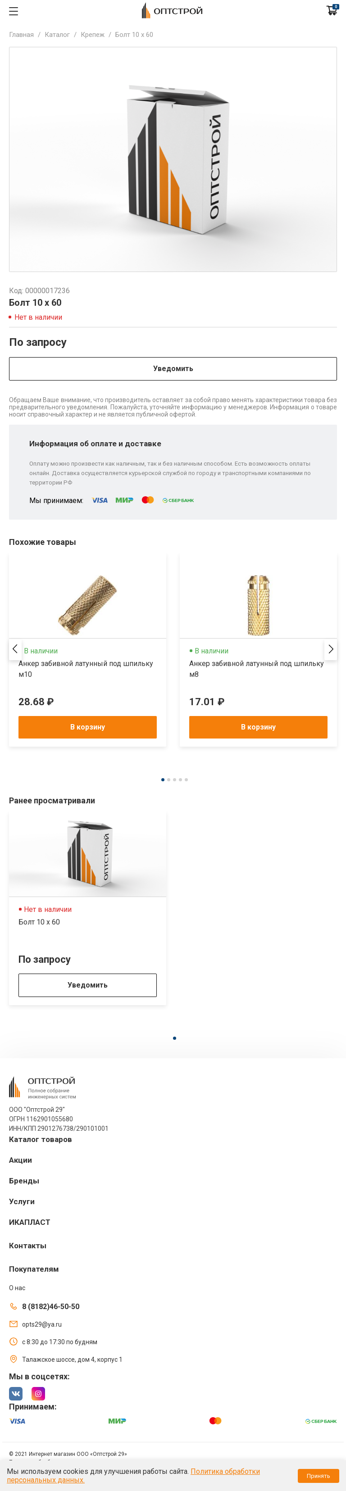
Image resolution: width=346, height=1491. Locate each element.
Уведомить (173, 368)
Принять (318, 1476)
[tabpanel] (87, 650)
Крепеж (93, 35)
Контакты (27, 1245)
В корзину (87, 727)
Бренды (24, 1180)
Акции (20, 1160)
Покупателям (34, 1268)
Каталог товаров (40, 1139)
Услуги (22, 1201)
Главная (21, 35)
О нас (17, 1288)
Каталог (57, 35)
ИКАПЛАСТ (29, 1222)
